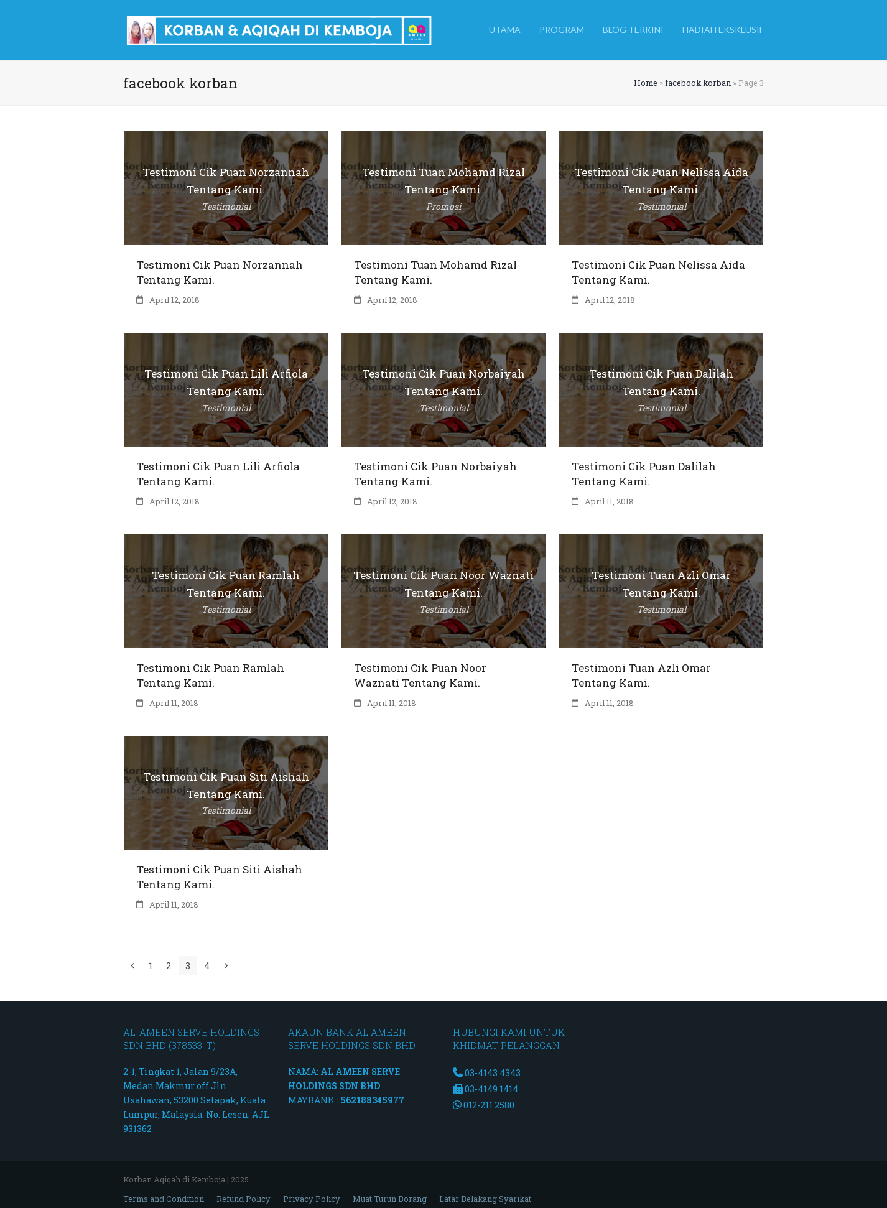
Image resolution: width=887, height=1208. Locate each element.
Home (645, 82)
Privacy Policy (311, 1198)
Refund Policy (243, 1198)
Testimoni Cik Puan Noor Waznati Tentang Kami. (420, 675)
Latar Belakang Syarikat (485, 1198)
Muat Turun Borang (390, 1198)
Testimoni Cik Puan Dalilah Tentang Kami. (644, 473)
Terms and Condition (163, 1198)
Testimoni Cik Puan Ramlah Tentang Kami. (210, 675)
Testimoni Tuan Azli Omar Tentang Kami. (641, 675)
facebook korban (698, 82)
